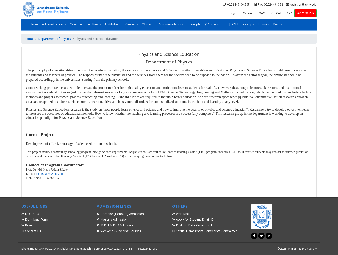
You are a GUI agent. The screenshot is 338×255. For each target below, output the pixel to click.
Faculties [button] (92, 24)
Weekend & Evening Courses (119, 231)
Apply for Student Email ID (193, 219)
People (195, 24)
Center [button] (130, 24)
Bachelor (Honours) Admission (120, 214)
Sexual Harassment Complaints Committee (205, 231)
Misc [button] (276, 24)
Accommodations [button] (171, 24)
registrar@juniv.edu (301, 4)
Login (233, 13)
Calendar (76, 24)
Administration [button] (53, 24)
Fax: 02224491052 (268, 4)
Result (27, 225)
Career (247, 13)
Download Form (34, 219)
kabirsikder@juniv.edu (50, 173)
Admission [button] (213, 24)
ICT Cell (276, 13)
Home (34, 24)
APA (290, 13)
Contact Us (31, 231)
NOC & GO (30, 214)
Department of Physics (54, 39)
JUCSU (233, 24)
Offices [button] (147, 24)
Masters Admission (112, 219)
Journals (263, 24)
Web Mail (180, 214)
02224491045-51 (237, 4)
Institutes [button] (112, 24)
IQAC (261, 13)
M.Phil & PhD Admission (116, 225)
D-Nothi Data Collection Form (195, 225)
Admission (305, 13)
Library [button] (246, 24)
